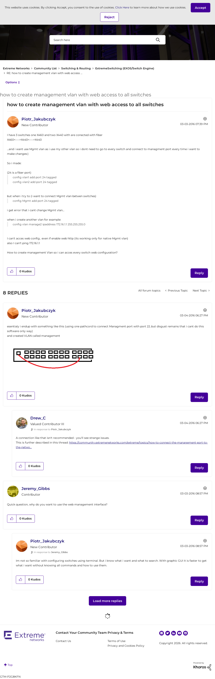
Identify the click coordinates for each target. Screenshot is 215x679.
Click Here (122, 7)
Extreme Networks (16, 68)
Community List (45, 68)
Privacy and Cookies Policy (126, 645)
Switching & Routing (76, 68)
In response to (52, 429)
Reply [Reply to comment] (199, 397)
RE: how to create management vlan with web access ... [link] (44, 73)
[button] (200, 7)
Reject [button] (109, 17)
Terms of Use (116, 641)
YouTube (179, 633)
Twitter (167, 633)
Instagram (185, 633)
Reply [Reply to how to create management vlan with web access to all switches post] (199, 273)
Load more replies (107, 601)
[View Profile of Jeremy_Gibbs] (36, 488)
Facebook (161, 633)
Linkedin (173, 633)
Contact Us (63, 641)
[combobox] (107, 39)
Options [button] (11, 82)
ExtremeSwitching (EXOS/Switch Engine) (124, 68)
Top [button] (10, 665)
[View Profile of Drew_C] (38, 418)
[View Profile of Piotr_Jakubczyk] (39, 119)
